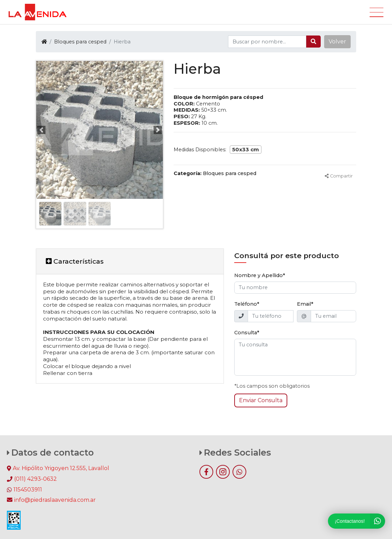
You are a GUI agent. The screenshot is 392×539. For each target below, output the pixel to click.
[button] (337, 41)
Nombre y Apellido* (259, 275)
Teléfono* (246, 304)
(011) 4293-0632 (35, 479)
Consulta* (246, 332)
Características (75, 261)
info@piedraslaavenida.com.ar (51, 500)
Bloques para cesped (80, 42)
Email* (305, 304)
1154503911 (27, 489)
